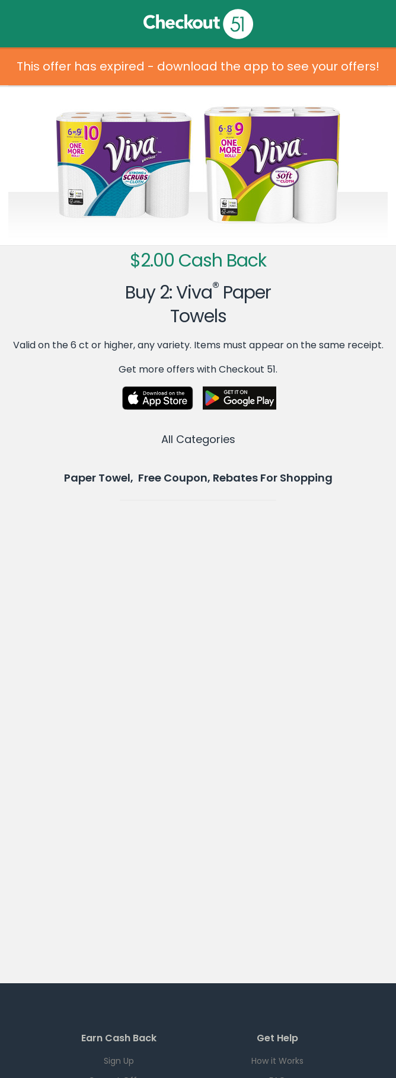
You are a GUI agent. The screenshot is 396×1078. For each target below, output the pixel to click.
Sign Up (119, 1061)
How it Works (277, 1061)
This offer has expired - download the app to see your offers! (198, 66)
